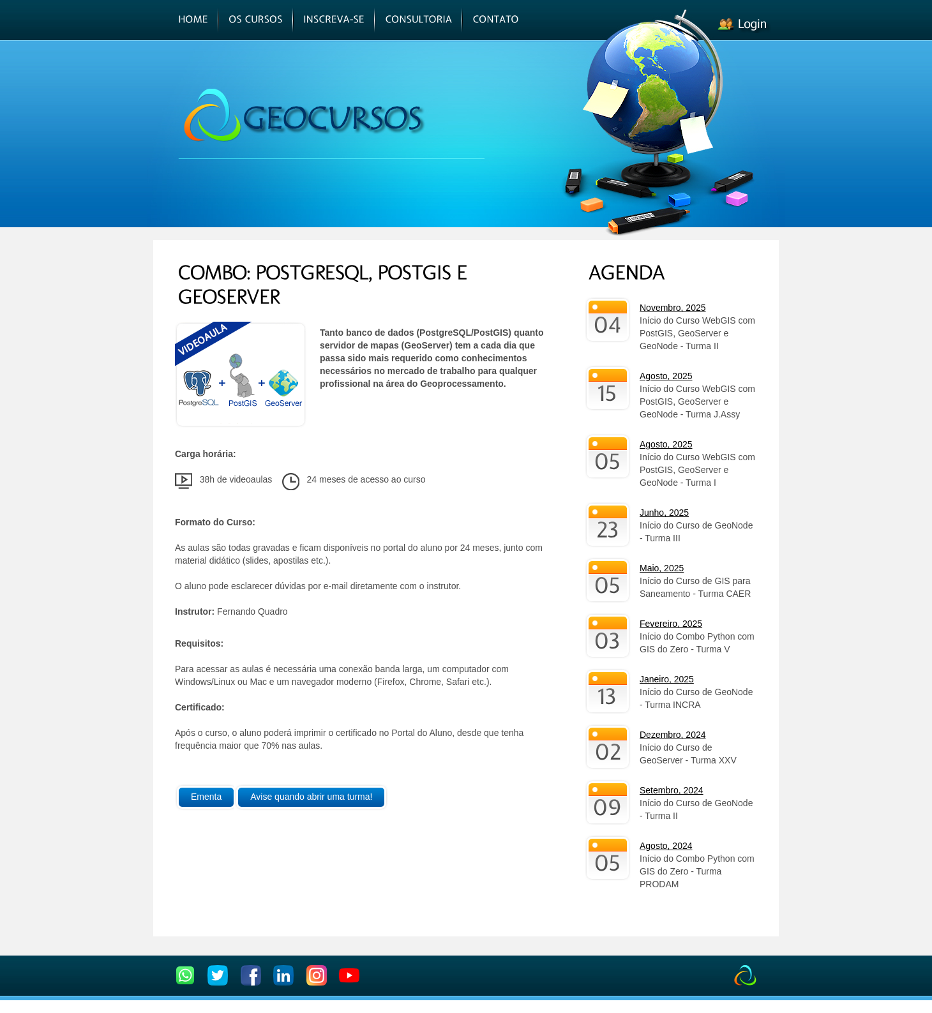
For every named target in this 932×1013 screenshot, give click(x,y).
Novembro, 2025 (673, 308)
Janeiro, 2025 (667, 679)
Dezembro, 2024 (673, 735)
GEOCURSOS (309, 115)
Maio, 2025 (662, 568)
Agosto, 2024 (666, 846)
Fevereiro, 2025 (671, 624)
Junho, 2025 (664, 512)
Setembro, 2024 (671, 790)
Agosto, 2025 (666, 376)
